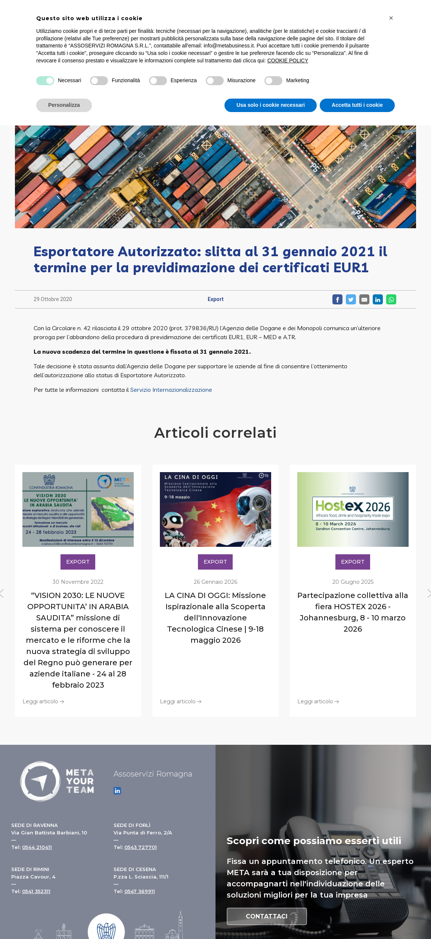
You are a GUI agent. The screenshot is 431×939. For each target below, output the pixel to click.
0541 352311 (36, 891)
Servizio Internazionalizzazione (171, 389)
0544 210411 (37, 847)
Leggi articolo (44, 701)
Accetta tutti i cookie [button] (357, 105)
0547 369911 (139, 891)
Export (216, 299)
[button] (391, 18)
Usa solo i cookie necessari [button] (270, 105)
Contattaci (267, 916)
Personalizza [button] (64, 105)
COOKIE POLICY (287, 60)
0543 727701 (140, 847)
